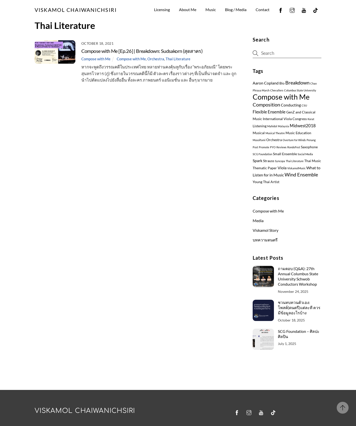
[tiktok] (315, 9)
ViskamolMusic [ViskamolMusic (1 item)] (296, 168)
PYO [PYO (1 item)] (273, 147)
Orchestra (155, 59)
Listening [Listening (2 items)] (260, 126)
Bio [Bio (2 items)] (282, 83)
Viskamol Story (265, 230)
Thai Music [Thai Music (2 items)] (312, 161)
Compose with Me (96, 59)
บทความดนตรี (265, 239)
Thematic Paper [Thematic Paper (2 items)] (265, 168)
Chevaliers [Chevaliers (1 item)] (276, 90)
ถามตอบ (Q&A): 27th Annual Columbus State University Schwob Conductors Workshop (298, 276)
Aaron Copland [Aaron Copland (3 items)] (266, 83)
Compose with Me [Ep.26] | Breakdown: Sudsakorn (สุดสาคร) (142, 51)
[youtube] (304, 9)
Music (210, 9)
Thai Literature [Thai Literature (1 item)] (295, 161)
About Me (187, 9)
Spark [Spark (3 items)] (257, 160)
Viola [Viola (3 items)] (282, 168)
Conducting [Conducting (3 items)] (291, 105)
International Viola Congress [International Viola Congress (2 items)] (285, 119)
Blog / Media (235, 9)
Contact (262, 9)
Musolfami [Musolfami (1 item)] (259, 140)
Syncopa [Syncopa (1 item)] (280, 161)
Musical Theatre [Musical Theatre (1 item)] (275, 133)
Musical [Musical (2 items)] (259, 133)
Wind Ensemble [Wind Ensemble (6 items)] (301, 174)
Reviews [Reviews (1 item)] (281, 147)
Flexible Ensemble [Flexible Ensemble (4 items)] (269, 111)
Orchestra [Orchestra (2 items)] (274, 140)
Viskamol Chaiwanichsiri (85, 410)
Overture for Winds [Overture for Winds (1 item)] (294, 140)
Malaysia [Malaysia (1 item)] (283, 126)
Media (258, 220)
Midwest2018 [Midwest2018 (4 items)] (303, 125)
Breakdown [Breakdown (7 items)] (297, 82)
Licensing (162, 9)
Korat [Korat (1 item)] (311, 119)
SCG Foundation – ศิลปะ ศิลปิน (298, 334)
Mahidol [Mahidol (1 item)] (272, 126)
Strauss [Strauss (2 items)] (268, 161)
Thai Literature (178, 59)
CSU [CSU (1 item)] (304, 105)
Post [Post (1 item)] (255, 147)
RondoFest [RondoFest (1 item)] (293, 147)
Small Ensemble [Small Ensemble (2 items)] (285, 154)
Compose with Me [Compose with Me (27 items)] (281, 96)
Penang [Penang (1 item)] (311, 140)
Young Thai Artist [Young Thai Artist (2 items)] (266, 182)
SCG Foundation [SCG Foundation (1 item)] (262, 154)
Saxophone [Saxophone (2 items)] (309, 147)
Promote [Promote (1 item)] (264, 147)
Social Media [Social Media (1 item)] (305, 154)
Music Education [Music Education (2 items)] (298, 133)
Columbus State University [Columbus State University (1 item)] (300, 90)
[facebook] (281, 9)
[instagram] (292, 9)
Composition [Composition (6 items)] (266, 104)
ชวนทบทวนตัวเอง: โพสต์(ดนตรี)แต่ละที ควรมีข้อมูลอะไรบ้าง (299, 307)
